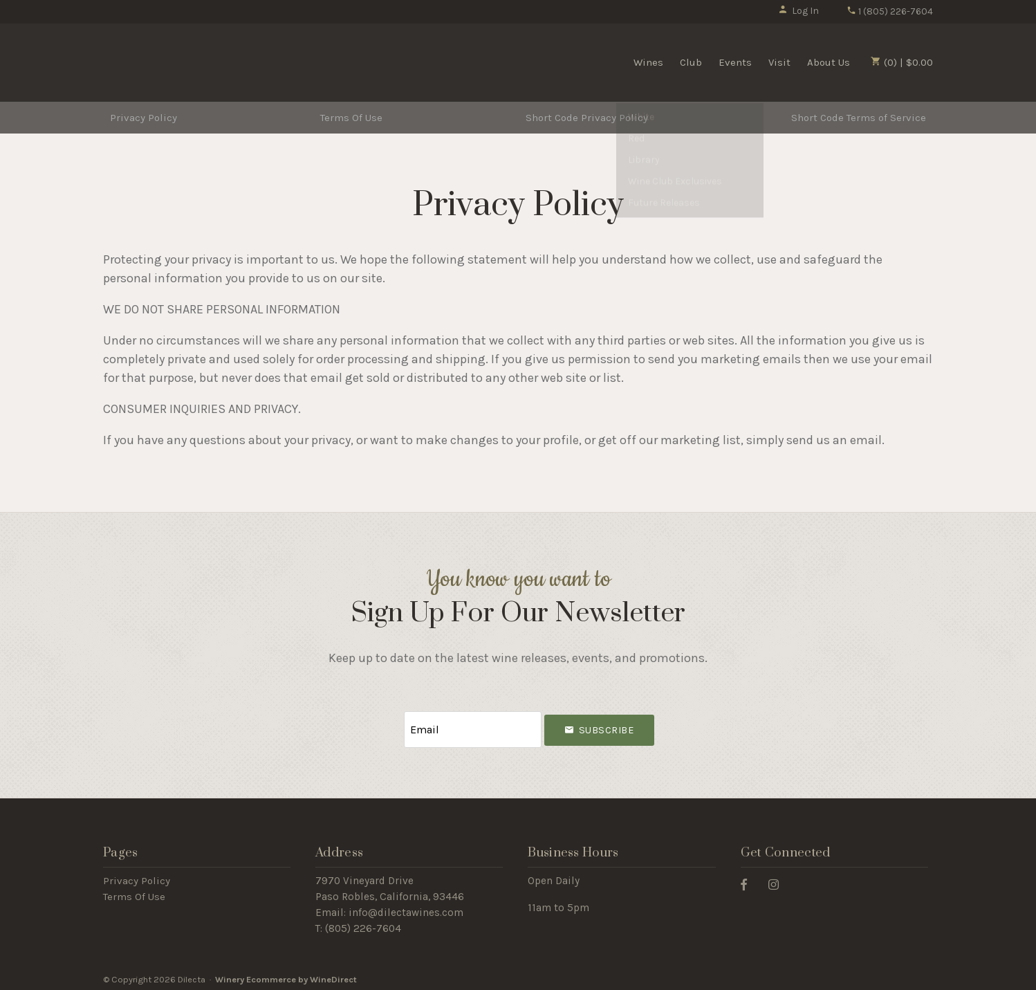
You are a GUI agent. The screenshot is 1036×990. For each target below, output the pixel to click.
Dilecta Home (188, 61)
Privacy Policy (143, 117)
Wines (648, 62)
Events (735, 62)
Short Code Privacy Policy (587, 117)
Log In (798, 11)
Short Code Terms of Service (858, 117)
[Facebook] (749, 880)
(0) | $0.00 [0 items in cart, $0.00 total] (902, 62)
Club (691, 62)
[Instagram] (778, 880)
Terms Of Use (351, 117)
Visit (779, 62)
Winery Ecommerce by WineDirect (286, 975)
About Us (828, 62)
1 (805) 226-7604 (890, 11)
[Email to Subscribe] (473, 727)
